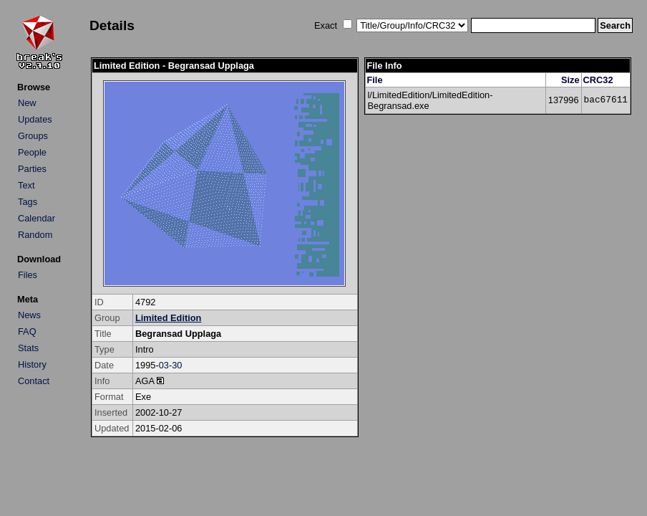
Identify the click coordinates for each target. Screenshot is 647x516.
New (27, 102)
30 (177, 365)
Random (35, 234)
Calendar (36, 218)
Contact (33, 381)
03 (164, 365)
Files (27, 274)
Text (26, 185)
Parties (32, 168)
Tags (27, 201)
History (32, 364)
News (29, 315)
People (32, 152)
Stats (28, 348)
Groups (33, 135)
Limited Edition (168, 317)
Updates (35, 119)
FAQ (27, 331)
